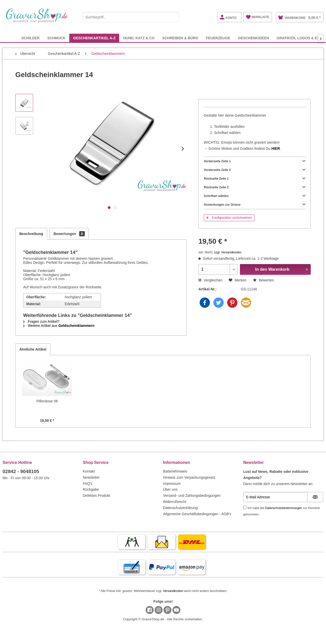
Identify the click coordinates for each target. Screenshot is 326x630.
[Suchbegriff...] (131, 17)
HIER (275, 148)
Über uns (170, 489)
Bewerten (263, 280)
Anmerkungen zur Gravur (254, 205)
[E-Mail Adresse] (275, 497)
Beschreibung (31, 234)
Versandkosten (173, 591)
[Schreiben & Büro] (180, 38)
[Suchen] (174, 17)
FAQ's (87, 483)
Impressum (172, 483)
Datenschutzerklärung (180, 508)
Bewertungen (69, 233)
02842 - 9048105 (21, 471)
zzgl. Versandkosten (227, 252)
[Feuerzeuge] (218, 38)
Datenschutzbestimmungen (283, 508)
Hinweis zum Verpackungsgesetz (189, 477)
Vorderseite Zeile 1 (254, 161)
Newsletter (91, 477)
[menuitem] (131, 16)
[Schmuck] (56, 38)
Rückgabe (91, 489)
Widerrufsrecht (174, 502)
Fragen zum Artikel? (41, 321)
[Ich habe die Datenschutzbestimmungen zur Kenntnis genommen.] (245, 507)
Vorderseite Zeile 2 (254, 170)
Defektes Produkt (96, 495)
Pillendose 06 (47, 401)
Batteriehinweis (175, 471)
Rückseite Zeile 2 (254, 187)
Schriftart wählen (254, 196)
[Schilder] (31, 38)
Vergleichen (210, 280)
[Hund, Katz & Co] (138, 38)
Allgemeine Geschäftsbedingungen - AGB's (197, 514)
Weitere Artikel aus (58, 326)
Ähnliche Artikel (32, 349)
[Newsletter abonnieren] (315, 497)
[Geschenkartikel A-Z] (94, 38)
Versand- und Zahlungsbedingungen (192, 495)
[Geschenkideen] (253, 38)
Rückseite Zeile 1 (254, 179)
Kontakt (89, 471)
